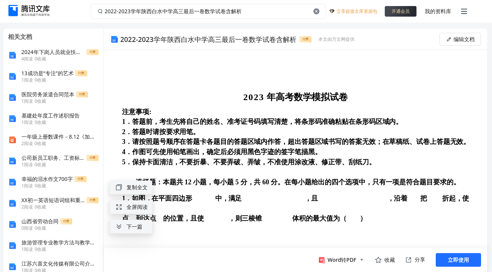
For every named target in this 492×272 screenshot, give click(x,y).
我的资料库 (438, 11)
